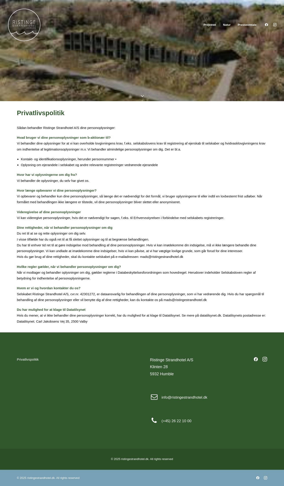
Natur (227, 24)
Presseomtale (247, 24)
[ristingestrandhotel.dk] (24, 24)
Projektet (210, 24)
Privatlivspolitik (28, 359)
